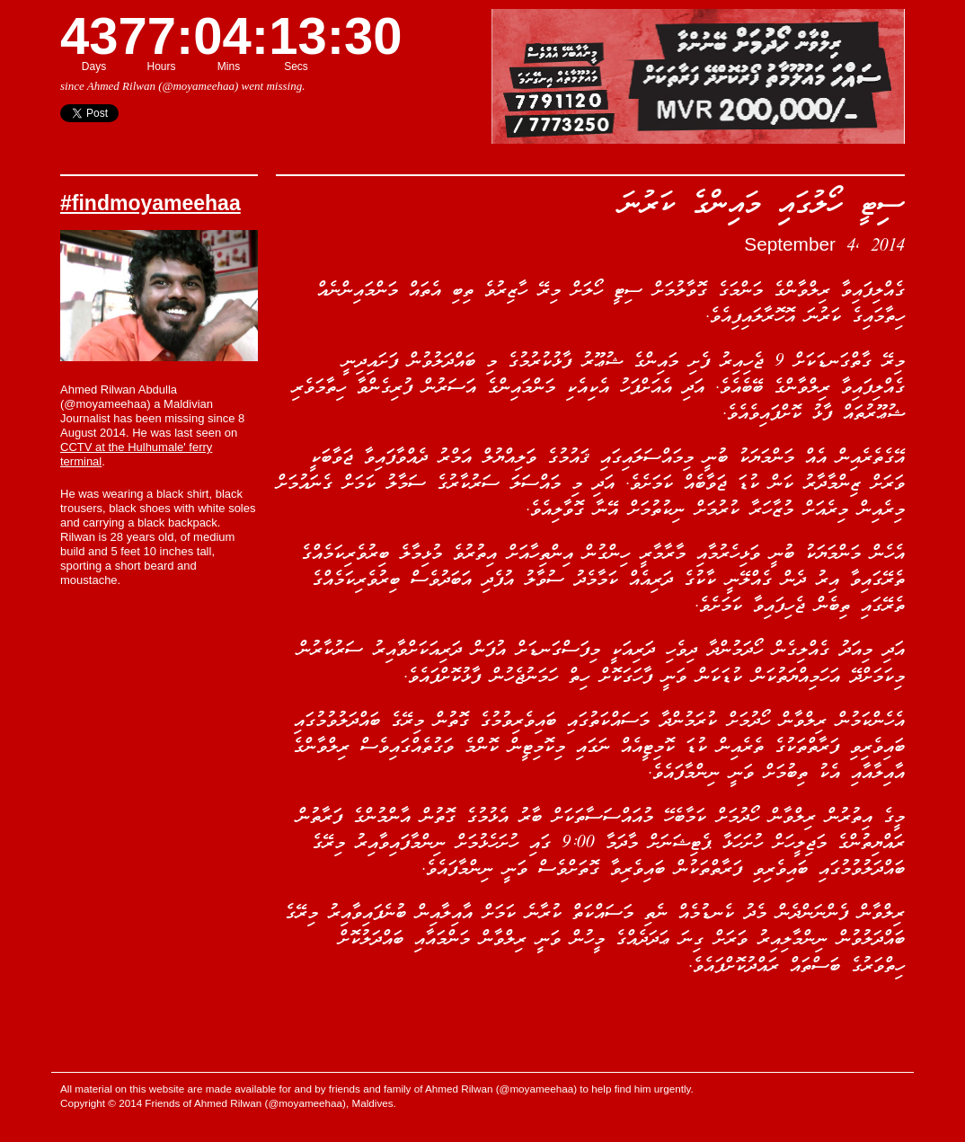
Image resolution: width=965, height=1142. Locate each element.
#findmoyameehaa (150, 203)
